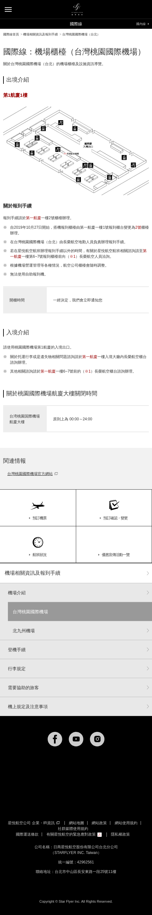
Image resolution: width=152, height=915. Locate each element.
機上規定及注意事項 (28, 706)
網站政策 (99, 823)
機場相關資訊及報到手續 (32, 573)
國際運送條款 (27, 834)
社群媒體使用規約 (73, 828)
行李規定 (17, 668)
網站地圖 (76, 823)
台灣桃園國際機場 (30, 611)
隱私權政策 (120, 834)
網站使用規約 (126, 823)
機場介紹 (17, 592)
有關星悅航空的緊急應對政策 (74, 834)
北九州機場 (24, 630)
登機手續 (17, 649)
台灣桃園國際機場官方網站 (32, 474)
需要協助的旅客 (23, 687)
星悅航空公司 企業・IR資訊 (33, 823)
